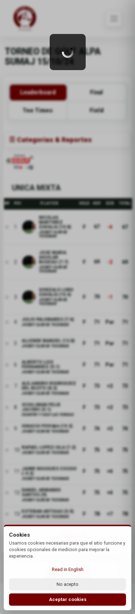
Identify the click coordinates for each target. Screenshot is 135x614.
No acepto (67, 584)
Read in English (68, 569)
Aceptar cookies (67, 599)
